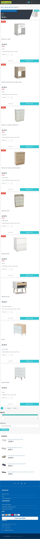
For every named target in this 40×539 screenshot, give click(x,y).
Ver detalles (10, 60)
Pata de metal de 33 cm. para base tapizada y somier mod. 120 (20, 472)
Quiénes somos (5, 494)
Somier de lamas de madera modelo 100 (16, 455)
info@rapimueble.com (8, 530)
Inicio (2, 7)
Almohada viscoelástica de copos (14, 447)
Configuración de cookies (7, 509)
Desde (2, 15)
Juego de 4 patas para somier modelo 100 (16, 463)
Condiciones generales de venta (8, 506)
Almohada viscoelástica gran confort (15, 439)
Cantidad (3, 54)
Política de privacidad (6, 504)
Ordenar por (3, 423)
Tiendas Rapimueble (6, 498)
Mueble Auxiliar (9, 7)
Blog (3, 496)
